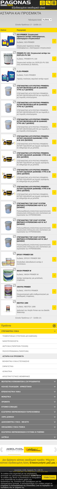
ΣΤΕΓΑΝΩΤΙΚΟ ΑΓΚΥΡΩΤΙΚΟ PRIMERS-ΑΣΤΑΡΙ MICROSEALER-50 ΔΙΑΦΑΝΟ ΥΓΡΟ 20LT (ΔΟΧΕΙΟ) (33, 121)
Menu (53, 3)
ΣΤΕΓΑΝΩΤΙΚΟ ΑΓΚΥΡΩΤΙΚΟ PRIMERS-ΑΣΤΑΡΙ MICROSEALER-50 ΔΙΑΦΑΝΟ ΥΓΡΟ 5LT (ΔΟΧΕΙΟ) (33, 105)
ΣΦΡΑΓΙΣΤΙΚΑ (7, 366)
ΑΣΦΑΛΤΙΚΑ (7, 371)
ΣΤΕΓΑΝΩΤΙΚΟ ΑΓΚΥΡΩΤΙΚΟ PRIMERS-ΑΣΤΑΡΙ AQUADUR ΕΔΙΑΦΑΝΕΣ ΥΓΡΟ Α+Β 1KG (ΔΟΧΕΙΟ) (33, 138)
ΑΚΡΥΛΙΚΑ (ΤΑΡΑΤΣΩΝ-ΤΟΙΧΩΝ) (15, 346)
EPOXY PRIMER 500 (25, 255)
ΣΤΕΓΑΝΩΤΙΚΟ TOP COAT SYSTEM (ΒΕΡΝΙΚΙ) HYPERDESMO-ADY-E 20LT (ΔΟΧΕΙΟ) (32, 239)
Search (48, 3)
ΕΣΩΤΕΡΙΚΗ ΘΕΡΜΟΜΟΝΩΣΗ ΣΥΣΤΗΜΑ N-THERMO (22, 432)
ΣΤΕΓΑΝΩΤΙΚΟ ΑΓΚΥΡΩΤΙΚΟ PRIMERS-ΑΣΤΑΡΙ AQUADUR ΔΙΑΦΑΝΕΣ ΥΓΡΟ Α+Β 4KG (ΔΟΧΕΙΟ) (34, 155)
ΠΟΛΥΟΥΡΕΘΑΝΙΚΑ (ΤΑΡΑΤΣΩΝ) (15, 351)
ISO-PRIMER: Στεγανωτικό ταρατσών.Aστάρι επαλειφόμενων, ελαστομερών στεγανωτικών (31, 36)
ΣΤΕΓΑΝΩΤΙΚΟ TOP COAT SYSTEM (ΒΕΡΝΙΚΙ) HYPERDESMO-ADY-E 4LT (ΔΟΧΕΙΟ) (32, 222)
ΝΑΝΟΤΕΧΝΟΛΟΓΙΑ (10, 341)
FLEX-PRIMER (22, 71)
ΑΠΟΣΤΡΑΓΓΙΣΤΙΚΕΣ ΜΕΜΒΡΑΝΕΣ (16, 376)
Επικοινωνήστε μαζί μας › (43, 462)
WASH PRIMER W (24, 271)
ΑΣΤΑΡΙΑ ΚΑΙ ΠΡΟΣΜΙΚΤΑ (13, 356)
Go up (53, 325)
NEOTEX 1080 (22, 303)
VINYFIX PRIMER (24, 287)
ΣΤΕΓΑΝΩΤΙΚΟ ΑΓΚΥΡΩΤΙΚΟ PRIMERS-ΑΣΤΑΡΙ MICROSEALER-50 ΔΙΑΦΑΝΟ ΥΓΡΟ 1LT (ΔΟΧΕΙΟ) (33, 88)
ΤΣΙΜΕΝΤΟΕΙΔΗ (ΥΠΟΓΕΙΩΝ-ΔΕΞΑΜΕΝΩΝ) (19, 336)
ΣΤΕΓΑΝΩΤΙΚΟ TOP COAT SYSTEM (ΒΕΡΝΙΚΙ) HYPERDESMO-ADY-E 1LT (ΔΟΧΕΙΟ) (32, 205)
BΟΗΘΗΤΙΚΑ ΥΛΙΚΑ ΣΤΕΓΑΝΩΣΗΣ (15, 361)
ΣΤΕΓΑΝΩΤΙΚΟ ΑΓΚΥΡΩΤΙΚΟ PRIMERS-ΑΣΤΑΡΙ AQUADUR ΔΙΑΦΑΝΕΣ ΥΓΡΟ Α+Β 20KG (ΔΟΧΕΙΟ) (34, 189)
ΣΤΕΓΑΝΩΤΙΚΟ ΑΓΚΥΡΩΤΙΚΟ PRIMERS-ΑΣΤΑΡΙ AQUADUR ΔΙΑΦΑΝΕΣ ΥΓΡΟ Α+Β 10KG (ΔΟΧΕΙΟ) (34, 172)
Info (42, 3)
